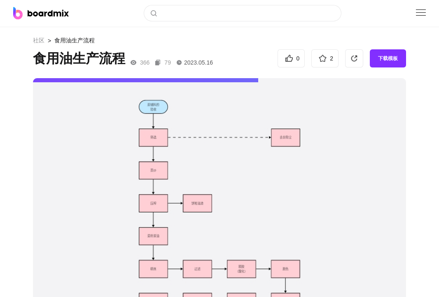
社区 (38, 40)
